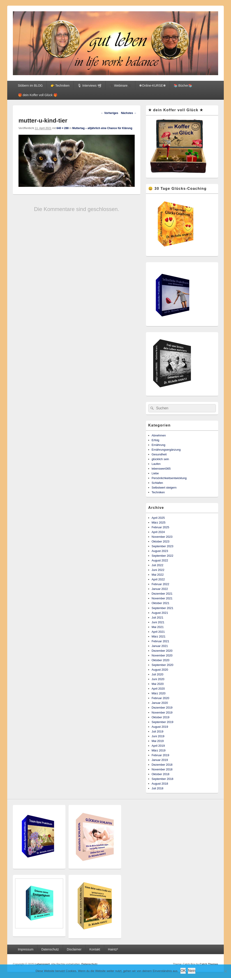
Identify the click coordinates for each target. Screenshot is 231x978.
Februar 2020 (160, 698)
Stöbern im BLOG (30, 85)
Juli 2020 (157, 674)
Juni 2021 (158, 622)
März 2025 (158, 522)
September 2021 (162, 608)
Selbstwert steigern (164, 487)
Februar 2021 (160, 641)
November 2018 (162, 769)
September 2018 (162, 779)
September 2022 (162, 555)
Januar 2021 (160, 646)
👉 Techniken (60, 85)
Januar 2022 (160, 589)
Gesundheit (159, 454)
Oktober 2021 (160, 603)
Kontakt (94, 949)
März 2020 (158, 693)
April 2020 (158, 688)
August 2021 (160, 612)
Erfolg (155, 440)
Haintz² (113, 949)
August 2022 (160, 560)
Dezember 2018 (162, 764)
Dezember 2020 (162, 650)
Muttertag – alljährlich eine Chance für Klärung (102, 128)
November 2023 (162, 536)
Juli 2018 (157, 788)
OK (183, 971)
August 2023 (160, 551)
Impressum (25, 949)
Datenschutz (50, 949)
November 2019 (162, 712)
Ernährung (158, 445)
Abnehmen (159, 435)
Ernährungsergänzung (166, 449)
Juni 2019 (158, 736)
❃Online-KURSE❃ (152, 85)
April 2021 (158, 631)
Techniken (158, 492)
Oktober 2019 (160, 717)
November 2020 (162, 655)
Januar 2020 (160, 703)
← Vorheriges (109, 113)
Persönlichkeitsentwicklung (169, 478)
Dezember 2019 (162, 707)
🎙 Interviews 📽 (89, 85)
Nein (191, 971)
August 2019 (160, 726)
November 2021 (162, 598)
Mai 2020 (158, 684)
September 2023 (162, 546)
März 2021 (158, 636)
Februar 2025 (160, 527)
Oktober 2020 (160, 660)
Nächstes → (128, 113)
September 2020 (162, 665)
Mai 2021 (158, 627)
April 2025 (158, 517)
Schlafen (157, 482)
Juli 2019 (157, 731)
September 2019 (162, 722)
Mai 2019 (158, 741)
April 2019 (158, 745)
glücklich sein (160, 459)
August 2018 (160, 783)
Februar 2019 (160, 755)
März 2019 (158, 750)
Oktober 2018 (160, 774)
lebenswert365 (161, 468)
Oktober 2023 (160, 541)
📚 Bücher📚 (183, 85)
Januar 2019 (160, 760)
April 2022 (158, 579)
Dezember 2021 (162, 593)
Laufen (156, 464)
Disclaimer (74, 949)
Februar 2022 (160, 584)
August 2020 (160, 669)
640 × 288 (63, 128)
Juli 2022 (157, 565)
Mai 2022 (158, 574)
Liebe (155, 473)
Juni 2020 (158, 679)
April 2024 (158, 532)
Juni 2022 (158, 570)
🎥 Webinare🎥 (120, 85)
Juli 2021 (157, 617)
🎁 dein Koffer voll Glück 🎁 (37, 95)
